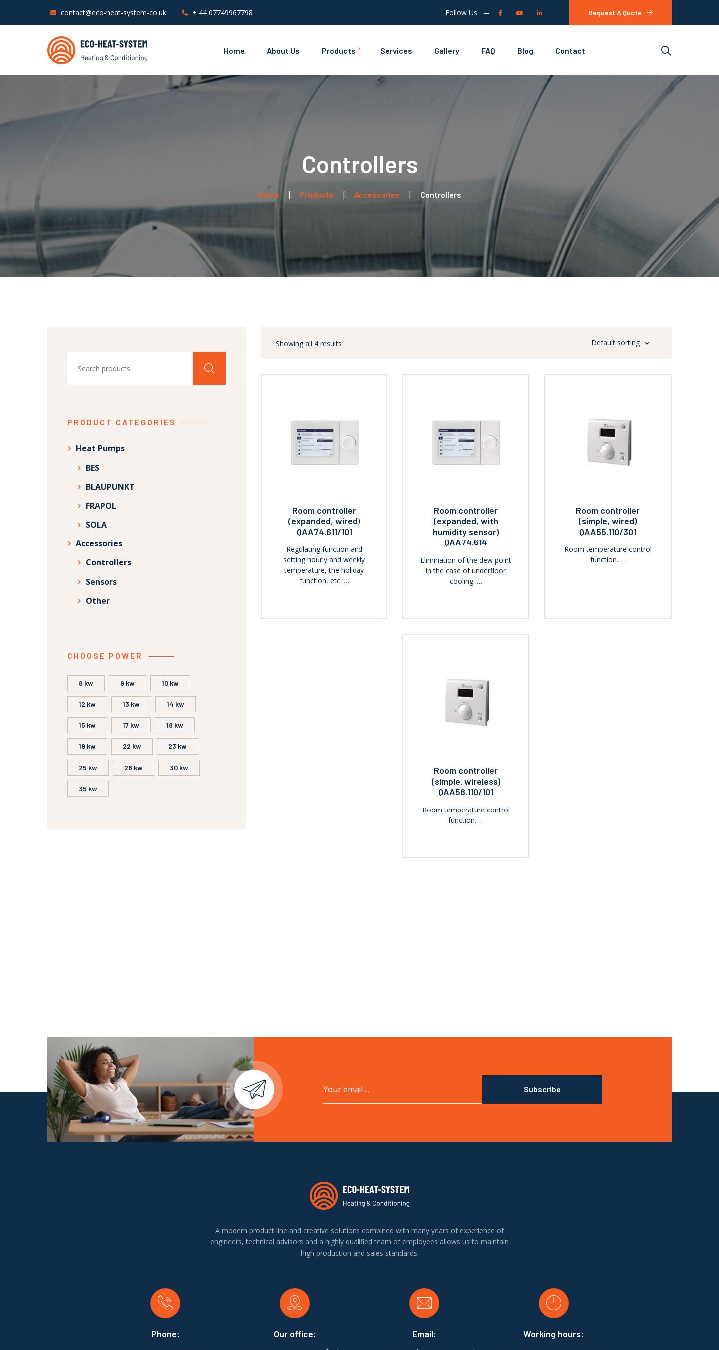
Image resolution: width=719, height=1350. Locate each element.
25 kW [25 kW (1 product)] (88, 767)
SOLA (96, 524)
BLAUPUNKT (110, 486)
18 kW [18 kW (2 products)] (174, 725)
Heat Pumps (100, 448)
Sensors (101, 581)
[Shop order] (607, 343)
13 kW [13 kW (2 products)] (131, 704)
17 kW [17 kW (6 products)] (131, 725)
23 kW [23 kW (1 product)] (177, 746)
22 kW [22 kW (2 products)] (132, 746)
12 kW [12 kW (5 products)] (87, 704)
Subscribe (542, 1089)
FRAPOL (101, 505)
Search (209, 368)
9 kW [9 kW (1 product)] (127, 683)
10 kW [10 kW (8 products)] (170, 683)
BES (92, 467)
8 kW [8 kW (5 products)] (86, 683)
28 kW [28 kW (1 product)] (133, 767)
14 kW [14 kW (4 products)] (175, 704)
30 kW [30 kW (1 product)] (179, 767)
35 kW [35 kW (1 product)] (88, 788)
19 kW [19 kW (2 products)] (87, 746)
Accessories (99, 543)
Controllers (108, 562)
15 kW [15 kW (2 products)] (87, 725)
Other (98, 600)
